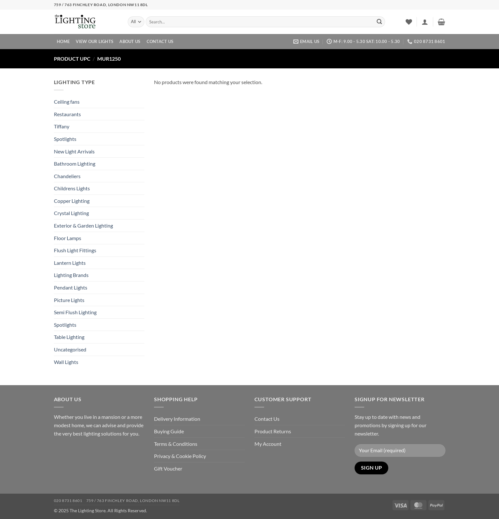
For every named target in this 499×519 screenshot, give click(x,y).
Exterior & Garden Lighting (83, 225)
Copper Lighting (72, 201)
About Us (129, 41)
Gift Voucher (168, 468)
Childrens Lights (72, 188)
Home (63, 41)
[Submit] (379, 21)
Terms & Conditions (175, 444)
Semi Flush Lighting (75, 312)
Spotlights (65, 139)
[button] (425, 22)
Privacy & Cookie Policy (180, 456)
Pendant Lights (70, 287)
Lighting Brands (71, 275)
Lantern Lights (70, 263)
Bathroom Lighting (74, 163)
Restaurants (67, 114)
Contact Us (160, 41)
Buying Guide (169, 431)
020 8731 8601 (68, 500)
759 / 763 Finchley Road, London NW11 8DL (132, 500)
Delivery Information (177, 419)
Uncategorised (70, 349)
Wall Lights (66, 362)
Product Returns (272, 431)
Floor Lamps (67, 238)
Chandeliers (67, 176)
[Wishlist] (409, 22)
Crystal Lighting (71, 213)
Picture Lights (69, 300)
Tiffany (61, 126)
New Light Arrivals (74, 151)
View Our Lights (94, 41)
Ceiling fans (67, 102)
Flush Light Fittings (75, 250)
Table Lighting (69, 337)
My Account (267, 444)
